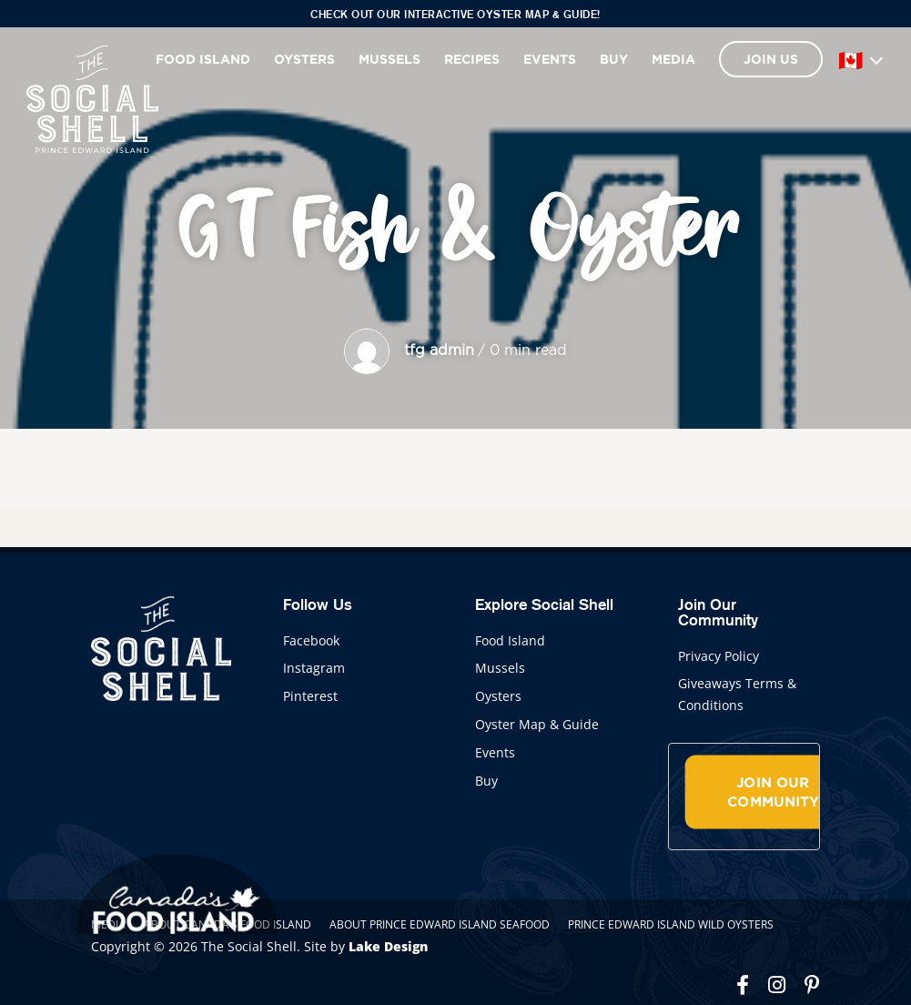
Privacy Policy (718, 656)
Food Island (203, 59)
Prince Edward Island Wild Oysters (671, 924)
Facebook (311, 640)
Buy (614, 59)
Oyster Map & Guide (537, 724)
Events (549, 59)
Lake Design (388, 946)
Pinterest (310, 696)
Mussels (389, 59)
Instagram (314, 667)
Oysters (304, 59)
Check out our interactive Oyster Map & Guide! (455, 14)
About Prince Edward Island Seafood (439, 924)
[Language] (859, 59)
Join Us (771, 59)
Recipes (472, 59)
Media (673, 59)
